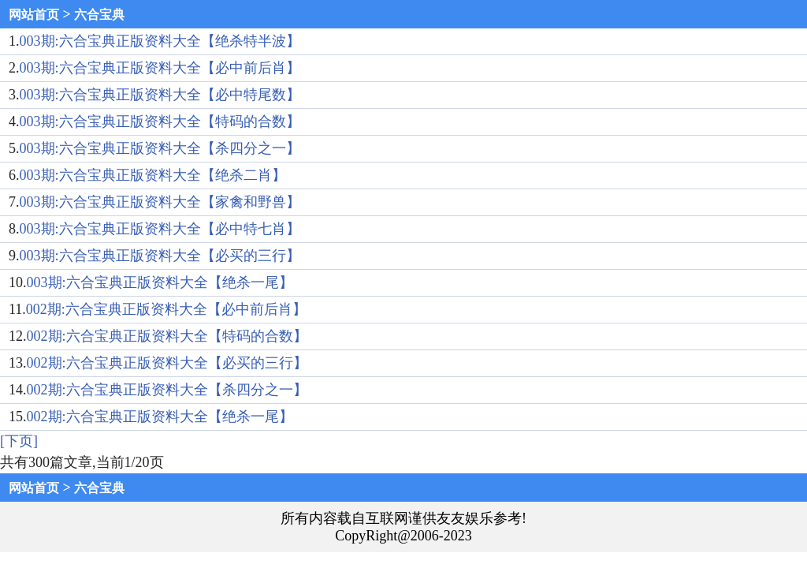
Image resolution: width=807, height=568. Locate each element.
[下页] (19, 441)
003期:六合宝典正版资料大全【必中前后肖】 (160, 68)
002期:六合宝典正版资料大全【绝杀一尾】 (160, 416)
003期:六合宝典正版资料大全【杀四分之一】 (160, 148)
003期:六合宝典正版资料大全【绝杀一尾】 (160, 282)
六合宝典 (99, 14)
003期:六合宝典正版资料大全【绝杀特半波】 (160, 41)
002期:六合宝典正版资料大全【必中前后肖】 (166, 309)
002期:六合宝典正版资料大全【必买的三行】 (167, 363)
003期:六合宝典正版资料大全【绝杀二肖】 (153, 175)
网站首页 (34, 14)
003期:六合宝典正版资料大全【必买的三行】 (160, 255)
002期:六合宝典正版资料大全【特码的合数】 (167, 336)
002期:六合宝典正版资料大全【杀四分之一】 (167, 390)
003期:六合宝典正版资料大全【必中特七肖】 (160, 229)
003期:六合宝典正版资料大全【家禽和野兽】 (160, 202)
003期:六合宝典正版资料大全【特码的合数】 (160, 121)
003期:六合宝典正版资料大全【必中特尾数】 (160, 95)
